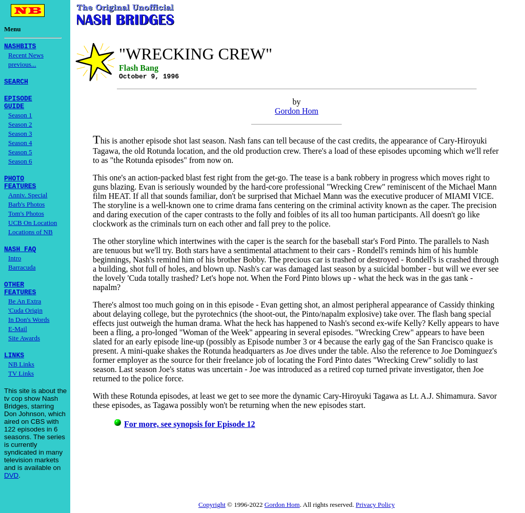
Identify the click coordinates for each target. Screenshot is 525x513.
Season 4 (20, 149)
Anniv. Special (27, 204)
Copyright (212, 504)
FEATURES (20, 194)
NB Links (21, 379)
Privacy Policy (375, 504)
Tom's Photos (26, 223)
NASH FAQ (20, 259)
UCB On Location (32, 232)
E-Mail (17, 342)
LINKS (14, 370)
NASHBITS (20, 47)
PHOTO (14, 185)
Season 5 (20, 158)
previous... (22, 66)
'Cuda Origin (25, 324)
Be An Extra (24, 315)
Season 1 (20, 121)
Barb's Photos (26, 213)
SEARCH (16, 84)
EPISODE (18, 102)
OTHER (14, 296)
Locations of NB (30, 241)
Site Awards (24, 352)
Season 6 (20, 167)
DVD (11, 491)
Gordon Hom (296, 111)
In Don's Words (29, 333)
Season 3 (20, 139)
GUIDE (14, 111)
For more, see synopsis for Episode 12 (189, 424)
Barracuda (21, 278)
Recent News (26, 56)
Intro (14, 269)
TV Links (21, 389)
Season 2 (20, 130)
